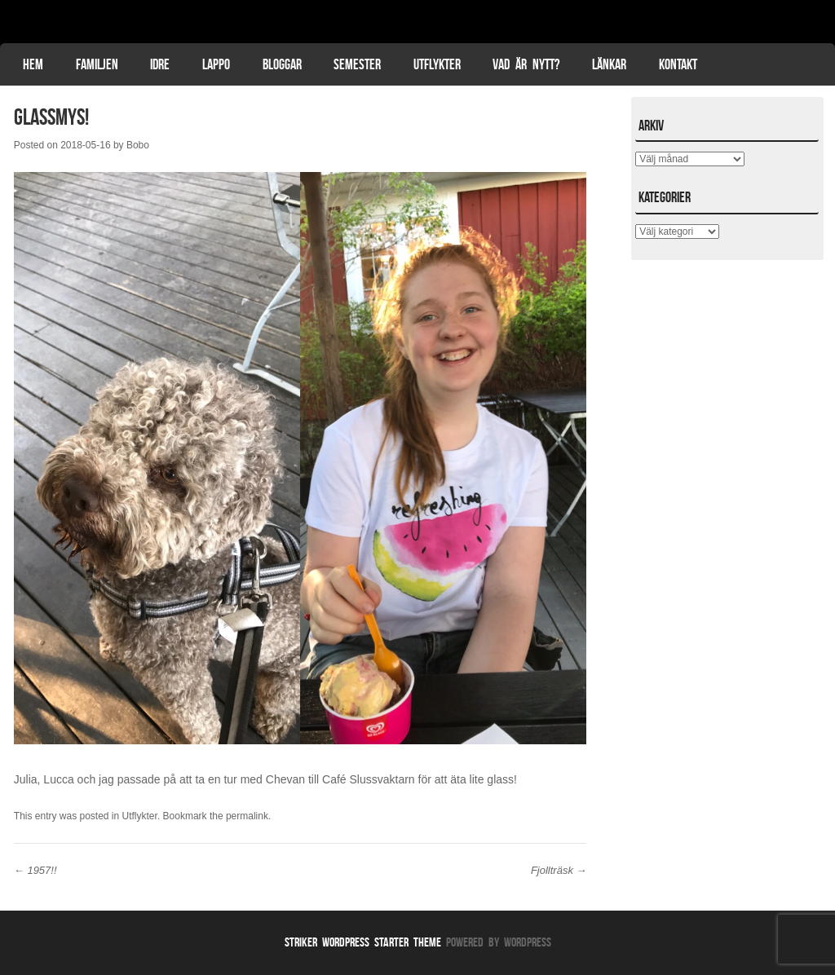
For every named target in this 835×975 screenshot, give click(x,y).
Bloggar (282, 64)
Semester (357, 64)
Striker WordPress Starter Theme (363, 942)
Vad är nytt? (526, 64)
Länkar (609, 64)
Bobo (137, 145)
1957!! (35, 870)
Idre (160, 64)
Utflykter (437, 64)
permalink (247, 816)
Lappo (216, 64)
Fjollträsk (559, 870)
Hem (33, 64)
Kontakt (678, 64)
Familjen (97, 64)
